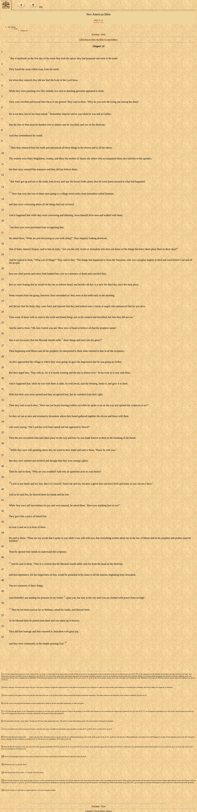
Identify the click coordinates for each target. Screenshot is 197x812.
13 (10, 608)
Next (103, 34)
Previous (95, 34)
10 (10, 482)
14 (65, 642)
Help (41, 7)
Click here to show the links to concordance (98, 39)
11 (10, 562)
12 (64, 596)
